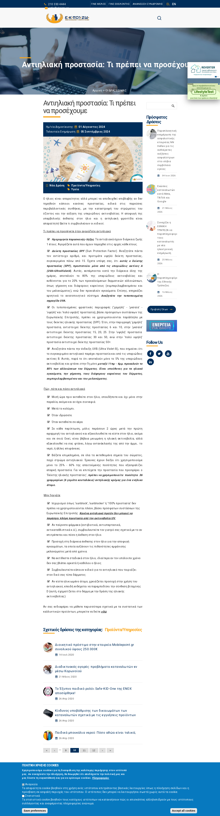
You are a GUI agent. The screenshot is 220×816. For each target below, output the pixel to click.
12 (93, 750)
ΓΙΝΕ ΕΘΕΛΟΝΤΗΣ (119, 3)
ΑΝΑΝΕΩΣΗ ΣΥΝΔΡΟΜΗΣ (148, 3)
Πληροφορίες (100, 780)
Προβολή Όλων (159, 309)
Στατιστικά (32, 797)
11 (84, 750)
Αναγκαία (31, 786)
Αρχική (97, 90)
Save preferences (35, 812)
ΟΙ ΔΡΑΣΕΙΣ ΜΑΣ (116, 90)
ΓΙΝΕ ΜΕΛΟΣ (98, 3)
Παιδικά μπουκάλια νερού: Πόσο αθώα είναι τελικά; (95, 732)
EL (168, 4)
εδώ (104, 611)
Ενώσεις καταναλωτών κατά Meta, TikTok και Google (166, 194)
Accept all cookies (183, 812)
